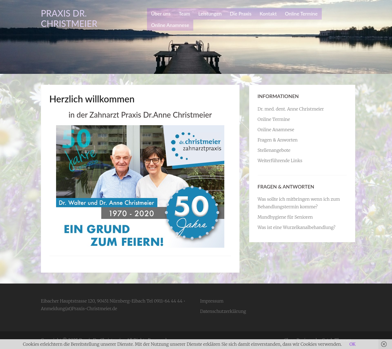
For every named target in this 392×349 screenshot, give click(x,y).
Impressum (211, 301)
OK (353, 344)
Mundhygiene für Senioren (285, 217)
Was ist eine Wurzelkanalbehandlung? (296, 227)
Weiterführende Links (280, 160)
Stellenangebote (274, 150)
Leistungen (210, 14)
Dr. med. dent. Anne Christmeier (291, 109)
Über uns (160, 14)
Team (184, 14)
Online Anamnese (170, 25)
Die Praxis (240, 14)
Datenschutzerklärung (223, 311)
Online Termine (301, 14)
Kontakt (268, 14)
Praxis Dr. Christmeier (69, 18)
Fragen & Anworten (278, 140)
